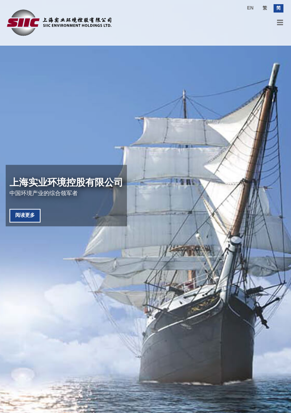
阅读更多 (25, 215)
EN (250, 8)
